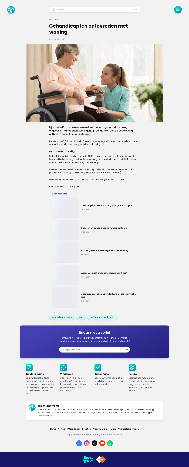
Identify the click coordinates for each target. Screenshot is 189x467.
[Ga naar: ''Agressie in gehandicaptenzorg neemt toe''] (96, 275)
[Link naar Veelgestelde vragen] (128, 429)
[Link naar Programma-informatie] (104, 429)
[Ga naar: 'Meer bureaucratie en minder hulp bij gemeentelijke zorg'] (96, 297)
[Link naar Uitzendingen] (73, 429)
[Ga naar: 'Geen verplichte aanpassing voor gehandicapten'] (96, 207)
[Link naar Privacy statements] (102, 434)
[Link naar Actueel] (61, 429)
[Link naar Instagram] (87, 443)
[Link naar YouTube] (102, 443)
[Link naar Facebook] (79, 443)
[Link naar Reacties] (86, 429)
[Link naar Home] (53, 429)
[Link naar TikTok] (94, 443)
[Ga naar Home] (11, 10)
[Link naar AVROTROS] (88, 459)
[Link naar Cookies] (118, 434)
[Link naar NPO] (101, 459)
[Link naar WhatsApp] (110, 443)
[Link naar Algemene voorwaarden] (79, 434)
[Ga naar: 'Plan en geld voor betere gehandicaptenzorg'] (96, 252)
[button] (135, 10)
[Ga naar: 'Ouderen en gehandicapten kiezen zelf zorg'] (96, 230)
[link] (62, 317)
